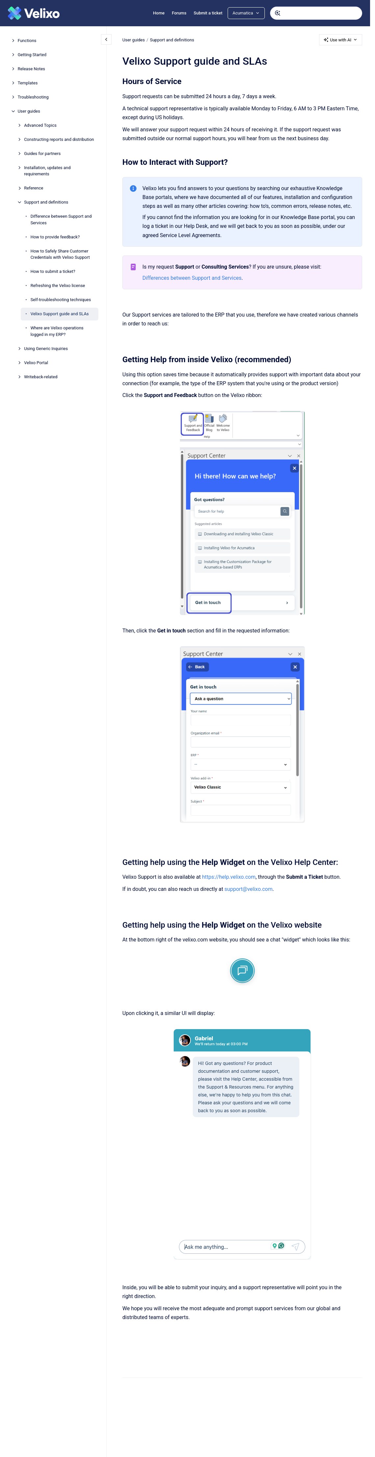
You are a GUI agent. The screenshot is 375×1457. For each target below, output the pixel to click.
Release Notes (31, 68)
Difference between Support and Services (61, 219)
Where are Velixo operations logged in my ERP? (57, 331)
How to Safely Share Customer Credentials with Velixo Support (60, 254)
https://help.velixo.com (229, 877)
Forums (179, 13)
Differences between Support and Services (191, 278)
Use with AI (340, 39)
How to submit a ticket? (53, 271)
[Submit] (277, 13)
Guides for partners (42, 153)
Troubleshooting (33, 97)
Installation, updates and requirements (47, 171)
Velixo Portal (36, 362)
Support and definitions (46, 202)
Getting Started (32, 54)
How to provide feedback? (55, 236)
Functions (27, 40)
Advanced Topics (40, 125)
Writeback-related (40, 376)
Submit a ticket (208, 13)
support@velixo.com (248, 889)
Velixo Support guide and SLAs (60, 313)
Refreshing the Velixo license (58, 285)
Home (158, 13)
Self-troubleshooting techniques (61, 299)
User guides (29, 111)
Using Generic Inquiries (46, 348)
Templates (28, 82)
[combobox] (316, 13)
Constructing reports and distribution (59, 139)
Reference (33, 188)
